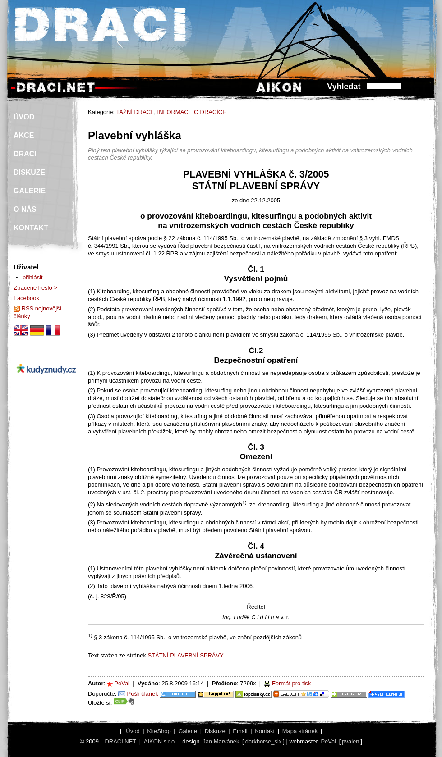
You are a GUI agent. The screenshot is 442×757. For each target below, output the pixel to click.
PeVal (121, 683)
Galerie (187, 731)
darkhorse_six (263, 741)
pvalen (350, 741)
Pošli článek (142, 693)
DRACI (25, 154)
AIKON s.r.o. (160, 741)
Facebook (26, 298)
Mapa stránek (300, 731)
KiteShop (159, 731)
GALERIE (30, 191)
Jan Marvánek (221, 741)
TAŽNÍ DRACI (134, 112)
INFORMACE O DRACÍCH (192, 112)
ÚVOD (24, 117)
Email (240, 731)
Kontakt (265, 731)
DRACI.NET (120, 741)
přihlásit (33, 277)
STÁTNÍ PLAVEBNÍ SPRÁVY (185, 655)
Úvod (132, 731)
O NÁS (25, 209)
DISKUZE (29, 172)
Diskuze (215, 731)
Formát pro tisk (291, 683)
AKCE (24, 135)
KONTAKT (31, 228)
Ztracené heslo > (35, 287)
